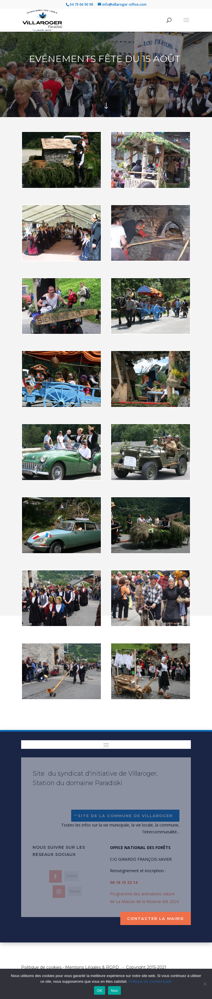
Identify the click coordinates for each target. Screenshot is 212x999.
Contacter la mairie (155, 918)
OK (99, 990)
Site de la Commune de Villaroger (125, 815)
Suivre (71, 875)
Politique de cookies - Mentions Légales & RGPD (70, 967)
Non (114, 990)
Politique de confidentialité (150, 981)
